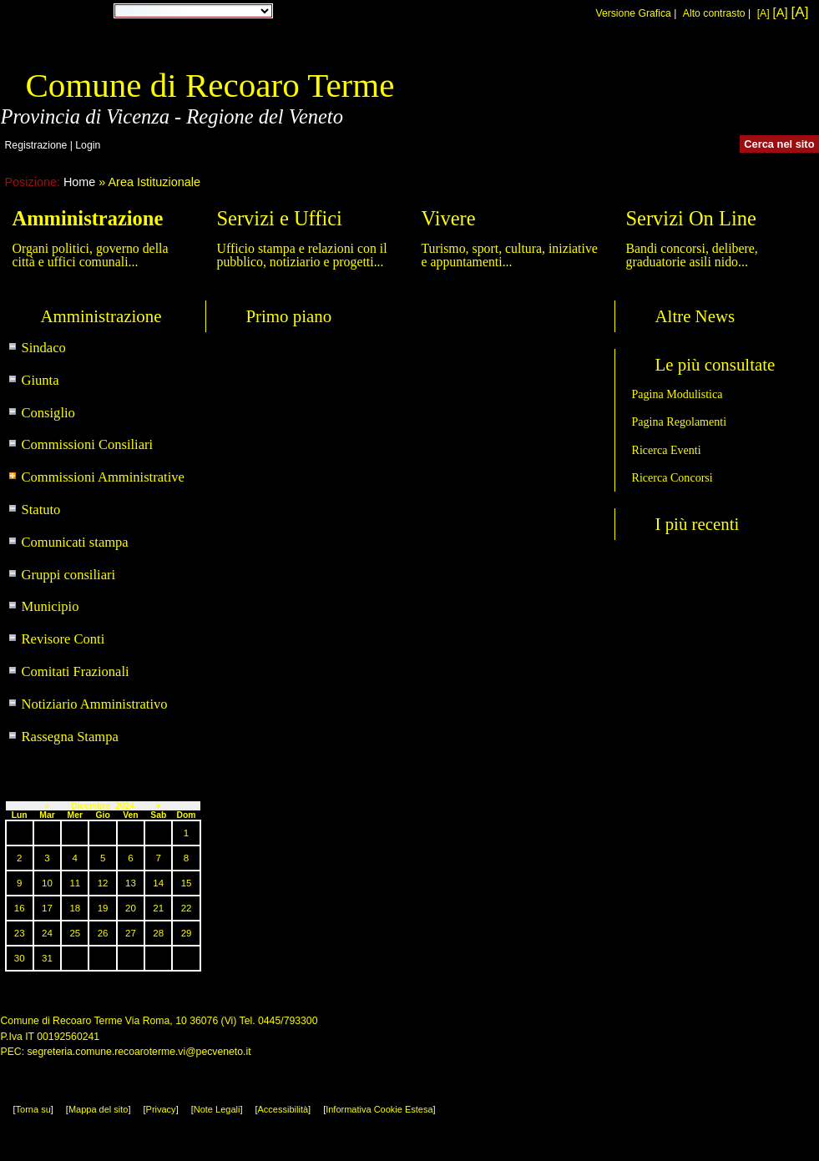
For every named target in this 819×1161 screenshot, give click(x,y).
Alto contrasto (714, 13)
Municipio (50, 606)
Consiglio (48, 413)
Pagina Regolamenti (679, 421)
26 (103, 933)
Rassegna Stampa (70, 737)
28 (158, 933)
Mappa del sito (98, 1109)
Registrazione (36, 145)
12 (103, 883)
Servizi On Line (691, 218)
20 (130, 908)
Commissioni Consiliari (88, 444)
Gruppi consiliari (69, 575)
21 (158, 908)
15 (186, 883)
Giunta (40, 380)
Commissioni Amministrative (103, 477)
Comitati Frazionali (75, 671)
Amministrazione (88, 218)
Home (79, 182)
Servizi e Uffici (279, 218)
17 (47, 908)
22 (186, 908)
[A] (763, 13)
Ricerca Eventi (666, 450)
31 (47, 958)
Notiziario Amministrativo (95, 704)
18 (74, 908)
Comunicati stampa (75, 542)
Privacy (161, 1109)
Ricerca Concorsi (672, 477)
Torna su (33, 1109)
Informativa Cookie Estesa (379, 1109)
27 (130, 933)
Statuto (41, 509)
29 (186, 933)
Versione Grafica (632, 13)
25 (74, 933)
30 (19, 958)
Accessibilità (283, 1109)
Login (87, 145)
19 (103, 908)
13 (130, 883)
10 (47, 883)
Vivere (449, 218)
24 (47, 933)
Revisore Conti (63, 639)
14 (158, 883)
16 (19, 908)
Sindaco (44, 348)
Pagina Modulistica (677, 394)
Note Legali (217, 1109)
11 (74, 883)
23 (19, 933)
